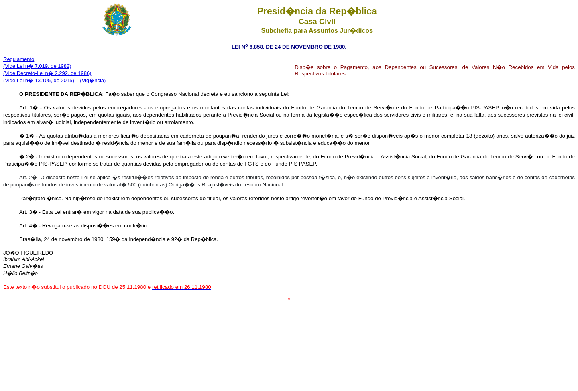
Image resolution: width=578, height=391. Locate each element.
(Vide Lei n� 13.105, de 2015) (38, 80)
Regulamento (18, 59)
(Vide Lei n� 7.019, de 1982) (37, 66)
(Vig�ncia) (93, 80)
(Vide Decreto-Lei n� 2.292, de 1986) (47, 73)
